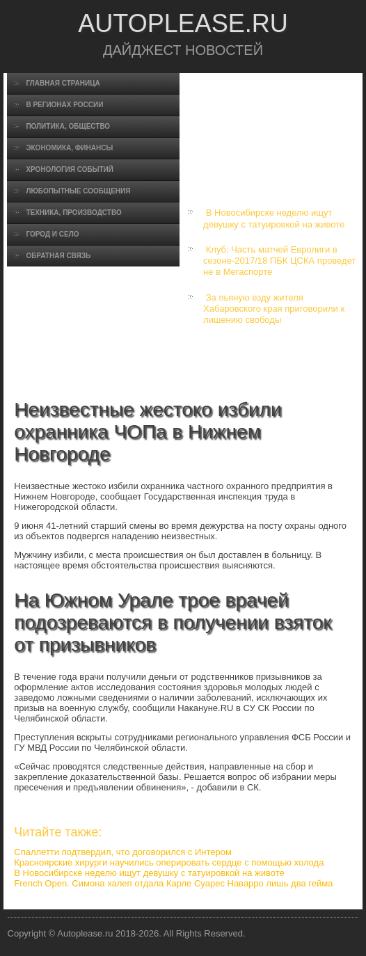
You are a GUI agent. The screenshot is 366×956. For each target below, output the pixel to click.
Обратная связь (58, 256)
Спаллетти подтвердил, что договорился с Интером (123, 852)
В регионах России (64, 105)
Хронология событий (69, 169)
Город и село (52, 234)
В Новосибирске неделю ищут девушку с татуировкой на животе (273, 218)
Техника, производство (73, 212)
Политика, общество (68, 126)
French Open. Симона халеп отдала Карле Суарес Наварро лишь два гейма (173, 883)
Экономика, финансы (69, 148)
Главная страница (63, 83)
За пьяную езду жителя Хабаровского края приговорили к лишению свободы (273, 309)
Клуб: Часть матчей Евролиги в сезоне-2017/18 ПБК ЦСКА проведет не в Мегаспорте (279, 261)
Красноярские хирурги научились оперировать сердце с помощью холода (169, 862)
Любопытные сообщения (78, 191)
